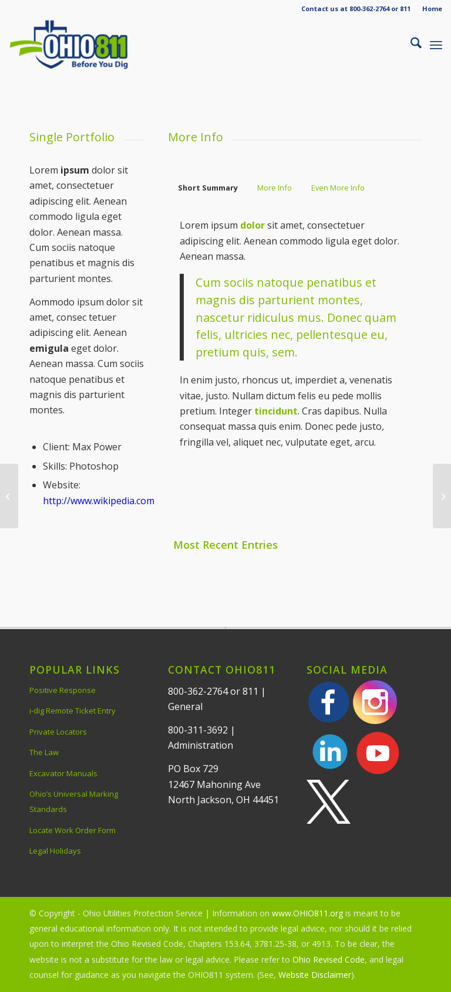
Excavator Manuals (63, 773)
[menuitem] (429, 9)
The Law (44, 752)
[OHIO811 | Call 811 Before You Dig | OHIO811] (84, 44)
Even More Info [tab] (338, 187)
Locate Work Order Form (72, 830)
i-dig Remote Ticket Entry (72, 710)
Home (432, 8)
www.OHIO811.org (307, 913)
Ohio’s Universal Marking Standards (73, 801)
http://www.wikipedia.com (98, 500)
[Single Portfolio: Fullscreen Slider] (9, 496)
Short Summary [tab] (208, 187)
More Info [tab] (274, 187)
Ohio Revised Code (328, 959)
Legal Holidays (55, 850)
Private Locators (58, 731)
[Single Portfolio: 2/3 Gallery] (442, 496)
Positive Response (62, 690)
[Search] (410, 44)
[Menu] (436, 44)
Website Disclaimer (314, 974)
